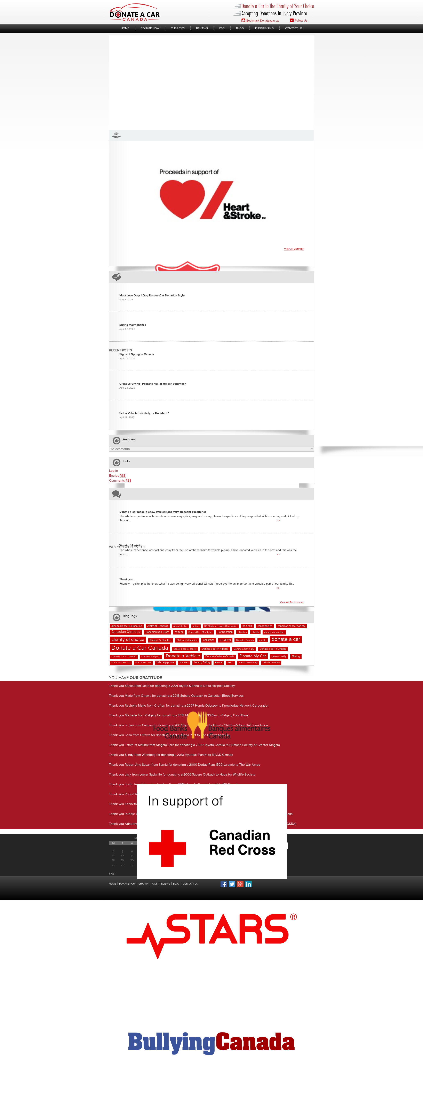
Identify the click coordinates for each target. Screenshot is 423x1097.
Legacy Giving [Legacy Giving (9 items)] (202, 662)
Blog (240, 28)
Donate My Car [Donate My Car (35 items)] (253, 656)
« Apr (112, 873)
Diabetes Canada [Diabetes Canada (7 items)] (245, 640)
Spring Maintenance (132, 325)
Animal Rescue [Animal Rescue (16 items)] (157, 626)
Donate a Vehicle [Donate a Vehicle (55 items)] (183, 656)
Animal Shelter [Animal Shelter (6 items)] (180, 626)
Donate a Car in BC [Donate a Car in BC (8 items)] (244, 649)
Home (125, 28)
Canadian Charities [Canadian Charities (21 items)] (125, 632)
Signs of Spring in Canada (136, 354)
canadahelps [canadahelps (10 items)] (264, 626)
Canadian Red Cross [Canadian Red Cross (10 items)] (157, 632)
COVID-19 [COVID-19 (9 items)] (225, 640)
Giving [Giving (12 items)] (296, 656)
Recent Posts (120, 350)
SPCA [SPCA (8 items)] (230, 662)
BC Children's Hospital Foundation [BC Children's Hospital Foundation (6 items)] (220, 626)
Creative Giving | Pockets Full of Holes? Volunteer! (152, 383)
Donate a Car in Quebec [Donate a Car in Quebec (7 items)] (123, 656)
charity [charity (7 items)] (255, 632)
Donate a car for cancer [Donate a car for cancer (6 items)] (185, 649)
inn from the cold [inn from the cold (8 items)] (120, 662)
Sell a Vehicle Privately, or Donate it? (144, 413)
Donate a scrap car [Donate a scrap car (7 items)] (150, 656)
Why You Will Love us (127, 547)
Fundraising (264, 28)
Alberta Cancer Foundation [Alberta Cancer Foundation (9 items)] (126, 626)
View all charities (294, 249)
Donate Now (150, 28)
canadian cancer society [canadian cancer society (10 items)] (291, 626)
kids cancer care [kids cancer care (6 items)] (143, 663)
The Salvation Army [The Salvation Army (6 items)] (248, 663)
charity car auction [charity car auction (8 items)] (274, 632)
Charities (178, 28)
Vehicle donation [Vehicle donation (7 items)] (271, 662)
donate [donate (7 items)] (262, 640)
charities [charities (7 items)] (242, 632)
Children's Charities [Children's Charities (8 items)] (160, 640)
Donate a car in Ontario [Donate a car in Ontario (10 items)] (273, 649)
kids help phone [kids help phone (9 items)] (165, 662)
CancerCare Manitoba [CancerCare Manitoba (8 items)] (200, 632)
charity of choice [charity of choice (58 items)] (127, 639)
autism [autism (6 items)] (196, 626)
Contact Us (293, 28)
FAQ (222, 28)
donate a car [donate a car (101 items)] (285, 639)
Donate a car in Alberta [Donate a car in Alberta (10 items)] (215, 649)
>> (278, 520)
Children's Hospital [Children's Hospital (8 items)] (187, 640)
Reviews (202, 28)
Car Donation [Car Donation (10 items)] (225, 632)
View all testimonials (292, 602)
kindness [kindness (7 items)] (184, 662)
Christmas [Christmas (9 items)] (208, 640)
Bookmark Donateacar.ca (260, 20)
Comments (120, 480)
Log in (113, 470)
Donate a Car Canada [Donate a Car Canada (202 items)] (139, 648)
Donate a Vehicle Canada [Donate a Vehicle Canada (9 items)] (219, 656)
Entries (117, 475)
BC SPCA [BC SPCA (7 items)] (247, 626)
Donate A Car (135, 12)
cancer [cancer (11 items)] (179, 632)
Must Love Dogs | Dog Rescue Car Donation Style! (152, 295)
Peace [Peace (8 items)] (218, 662)
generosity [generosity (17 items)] (279, 656)
